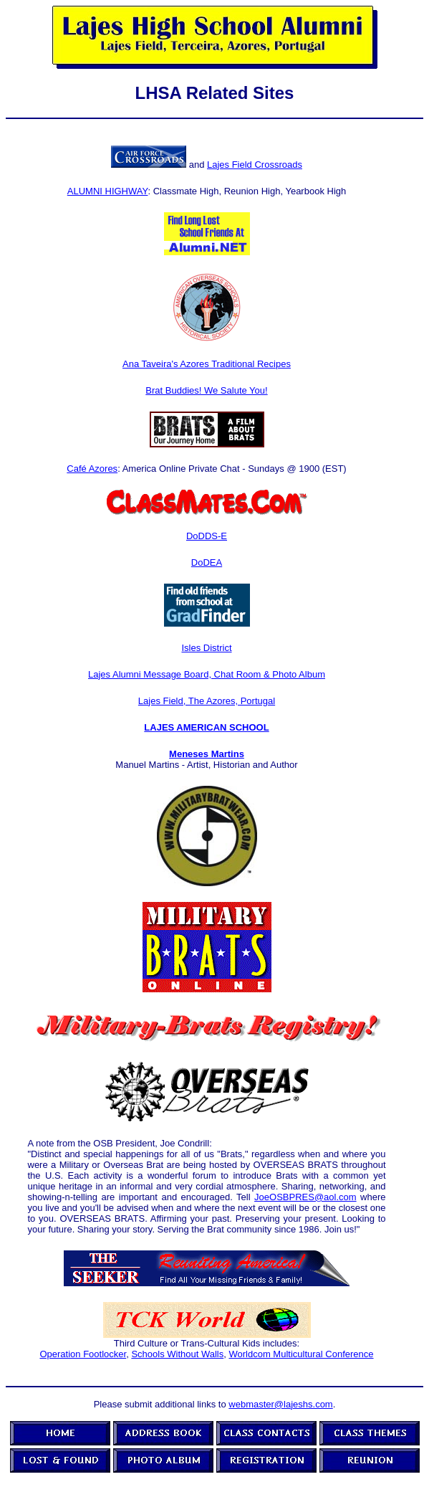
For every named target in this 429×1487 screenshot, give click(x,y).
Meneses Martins (206, 754)
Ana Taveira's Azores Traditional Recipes (206, 363)
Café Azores (92, 468)
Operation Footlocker (82, 1354)
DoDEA (206, 562)
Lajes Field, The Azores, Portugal (206, 700)
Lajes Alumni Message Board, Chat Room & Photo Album (206, 674)
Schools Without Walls (177, 1354)
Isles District (206, 647)
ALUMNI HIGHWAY (107, 191)
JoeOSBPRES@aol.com (305, 1197)
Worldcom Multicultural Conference (300, 1354)
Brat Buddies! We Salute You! (206, 390)
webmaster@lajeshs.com (280, 1404)
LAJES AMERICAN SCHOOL (206, 727)
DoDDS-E (206, 536)
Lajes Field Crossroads (254, 164)
